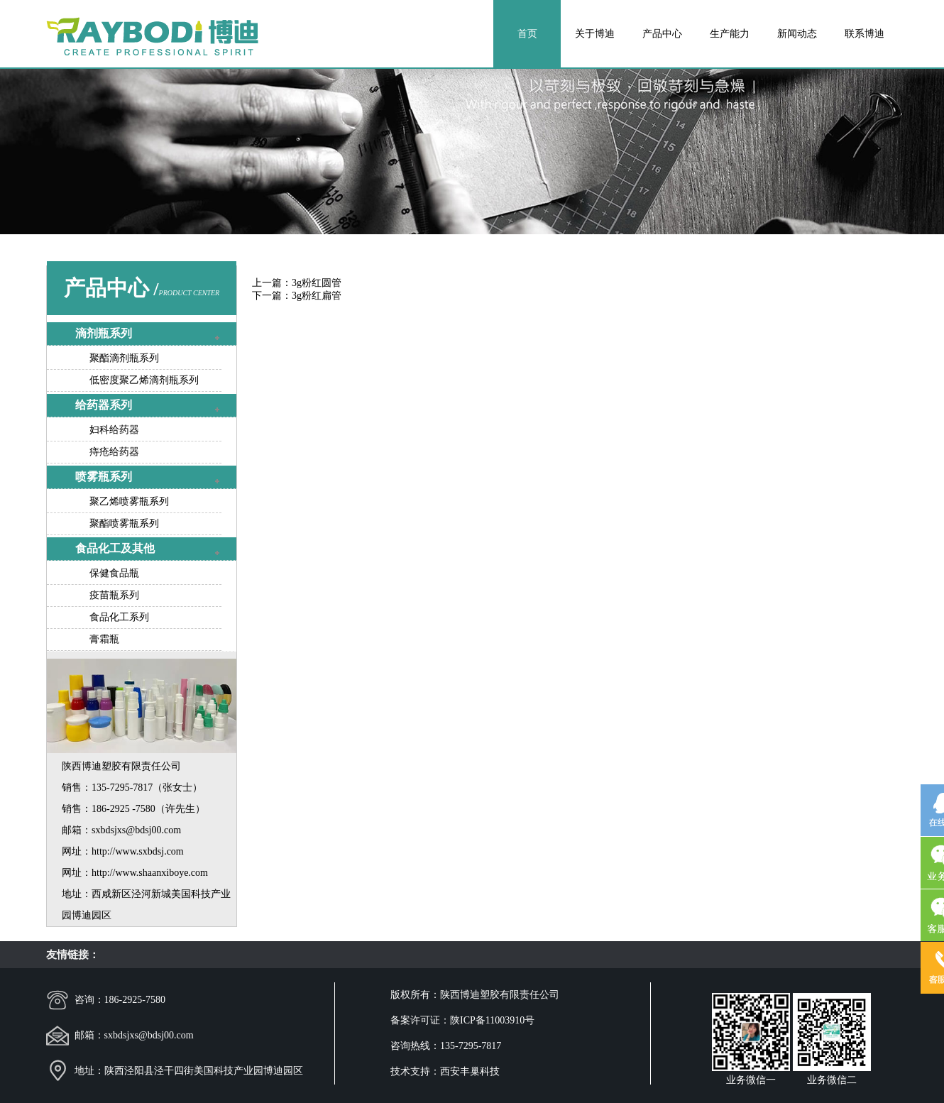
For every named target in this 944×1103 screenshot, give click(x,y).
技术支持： (415, 1071)
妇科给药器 (114, 429)
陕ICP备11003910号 (492, 1020)
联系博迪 (864, 33)
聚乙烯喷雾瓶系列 (129, 501)
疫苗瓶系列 (114, 595)
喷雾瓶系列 (103, 477)
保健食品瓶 (114, 573)
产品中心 (662, 33)
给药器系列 (103, 405)
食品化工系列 (119, 617)
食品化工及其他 (115, 548)
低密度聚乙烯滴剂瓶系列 (144, 380)
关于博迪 (595, 33)
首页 (527, 33)
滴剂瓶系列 (103, 333)
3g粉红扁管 (316, 295)
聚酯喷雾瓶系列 (124, 523)
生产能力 (730, 33)
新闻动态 (797, 33)
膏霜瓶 (104, 639)
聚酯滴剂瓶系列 (124, 358)
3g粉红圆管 (316, 283)
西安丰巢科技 (470, 1071)
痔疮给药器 (114, 451)
